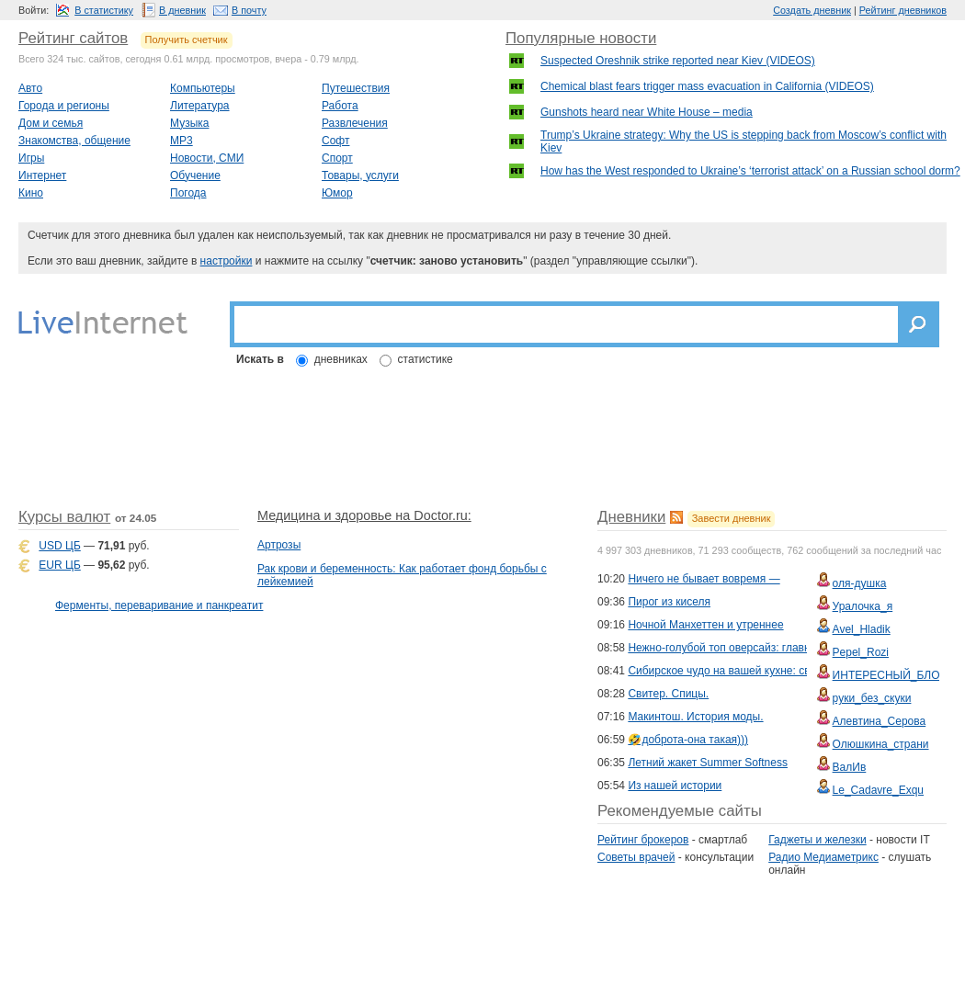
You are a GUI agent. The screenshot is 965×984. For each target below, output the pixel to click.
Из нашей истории (674, 785)
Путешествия (356, 88)
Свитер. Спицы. (668, 693)
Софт (335, 140)
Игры (31, 158)
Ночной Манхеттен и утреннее (705, 624)
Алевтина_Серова (879, 721)
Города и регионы (63, 105)
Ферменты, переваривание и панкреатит (159, 605)
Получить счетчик (186, 39)
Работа (340, 105)
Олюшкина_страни (881, 744)
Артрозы (279, 544)
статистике (425, 359)
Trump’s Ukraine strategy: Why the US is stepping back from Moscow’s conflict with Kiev (743, 141)
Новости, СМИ (207, 158)
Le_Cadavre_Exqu (878, 790)
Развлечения (355, 123)
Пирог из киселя (669, 601)
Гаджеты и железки (817, 839)
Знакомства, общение (74, 140)
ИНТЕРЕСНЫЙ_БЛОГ (889, 675)
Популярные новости (580, 38)
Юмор (337, 193)
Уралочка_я (863, 606)
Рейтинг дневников (903, 10)
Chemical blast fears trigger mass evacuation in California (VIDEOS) (707, 86)
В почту (249, 10)
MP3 (181, 140)
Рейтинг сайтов (73, 38)
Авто (30, 88)
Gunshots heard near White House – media (646, 112)
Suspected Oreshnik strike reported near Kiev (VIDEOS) (677, 60)
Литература (200, 105)
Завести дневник (731, 518)
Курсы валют (64, 517)
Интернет (42, 175)
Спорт (337, 158)
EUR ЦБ (59, 565)
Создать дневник (812, 10)
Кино (30, 193)
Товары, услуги (360, 175)
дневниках (341, 359)
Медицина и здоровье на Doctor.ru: (364, 515)
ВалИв (850, 767)
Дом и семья (50, 123)
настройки (226, 260)
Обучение (195, 175)
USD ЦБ (59, 545)
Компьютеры (202, 88)
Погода (188, 193)
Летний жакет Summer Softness (708, 762)
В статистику (103, 10)
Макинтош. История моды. (695, 716)
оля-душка (860, 583)
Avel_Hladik (862, 629)
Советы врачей (636, 857)
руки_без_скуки (872, 698)
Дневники (631, 517)
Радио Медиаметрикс (823, 857)
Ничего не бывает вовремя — (703, 578)
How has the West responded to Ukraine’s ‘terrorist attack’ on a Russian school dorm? (750, 170)
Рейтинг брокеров (642, 839)
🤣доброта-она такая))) (688, 739)
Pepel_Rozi (861, 652)
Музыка (189, 123)
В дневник (182, 10)
